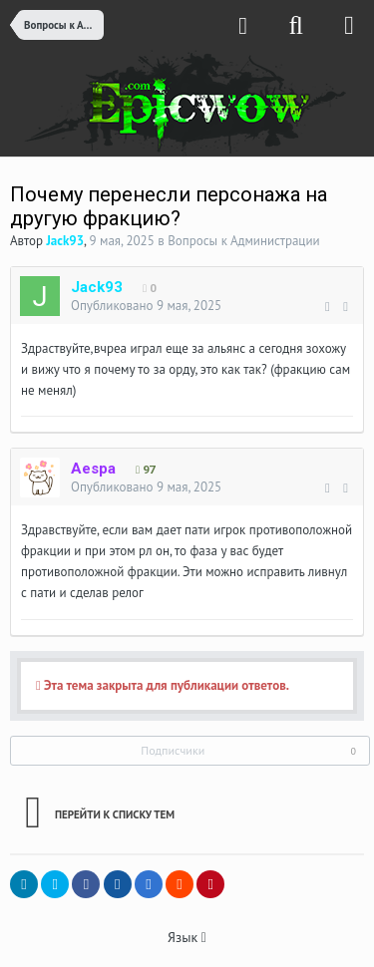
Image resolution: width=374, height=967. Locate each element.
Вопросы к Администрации (244, 240)
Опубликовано (146, 305)
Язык (187, 937)
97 (145, 470)
